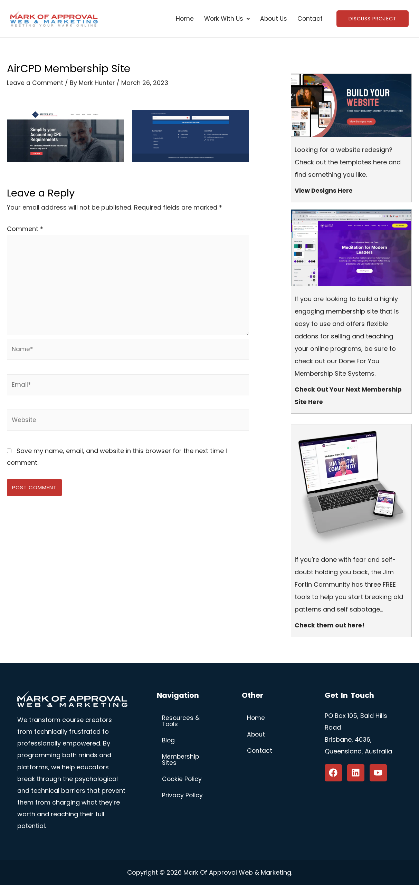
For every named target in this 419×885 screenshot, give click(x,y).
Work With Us (223, 19)
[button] (224, 19)
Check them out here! (330, 625)
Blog (168, 741)
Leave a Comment (35, 83)
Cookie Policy (182, 780)
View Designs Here (325, 190)
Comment (25, 228)
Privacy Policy (182, 797)
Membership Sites (181, 760)
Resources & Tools (181, 721)
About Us (272, 19)
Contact (309, 19)
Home (180, 19)
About (256, 735)
